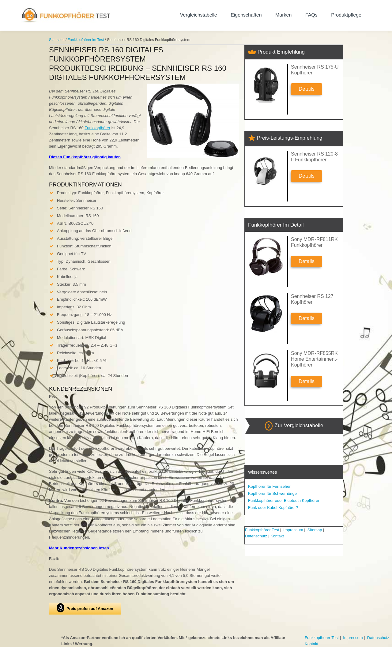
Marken (283, 15)
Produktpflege (346, 15)
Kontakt (277, 536)
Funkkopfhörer (97, 128)
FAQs (311, 15)
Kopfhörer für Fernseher (269, 486)
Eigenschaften (246, 15)
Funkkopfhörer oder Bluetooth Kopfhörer (283, 500)
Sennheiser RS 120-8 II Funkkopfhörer (314, 156)
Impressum (293, 530)
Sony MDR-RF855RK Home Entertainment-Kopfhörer (314, 359)
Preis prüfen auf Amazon (85, 607)
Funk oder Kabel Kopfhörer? (273, 507)
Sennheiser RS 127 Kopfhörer (312, 299)
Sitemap (314, 530)
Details (307, 89)
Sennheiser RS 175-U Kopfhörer (315, 69)
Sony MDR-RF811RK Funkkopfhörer (314, 242)
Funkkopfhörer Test (262, 530)
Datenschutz (256, 536)
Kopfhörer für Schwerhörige (272, 493)
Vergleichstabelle (198, 15)
